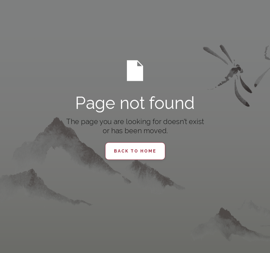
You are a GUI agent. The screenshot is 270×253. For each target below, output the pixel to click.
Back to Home (135, 151)
